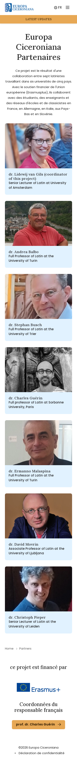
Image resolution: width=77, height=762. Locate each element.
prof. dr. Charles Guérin (35, 724)
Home (9, 648)
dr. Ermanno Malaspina (30, 471)
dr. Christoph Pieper (27, 617)
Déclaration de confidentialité (41, 753)
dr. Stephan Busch (25, 325)
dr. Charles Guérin (26, 398)
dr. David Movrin (23, 544)
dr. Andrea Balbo (24, 252)
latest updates (38, 19)
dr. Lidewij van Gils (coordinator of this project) (38, 176)
